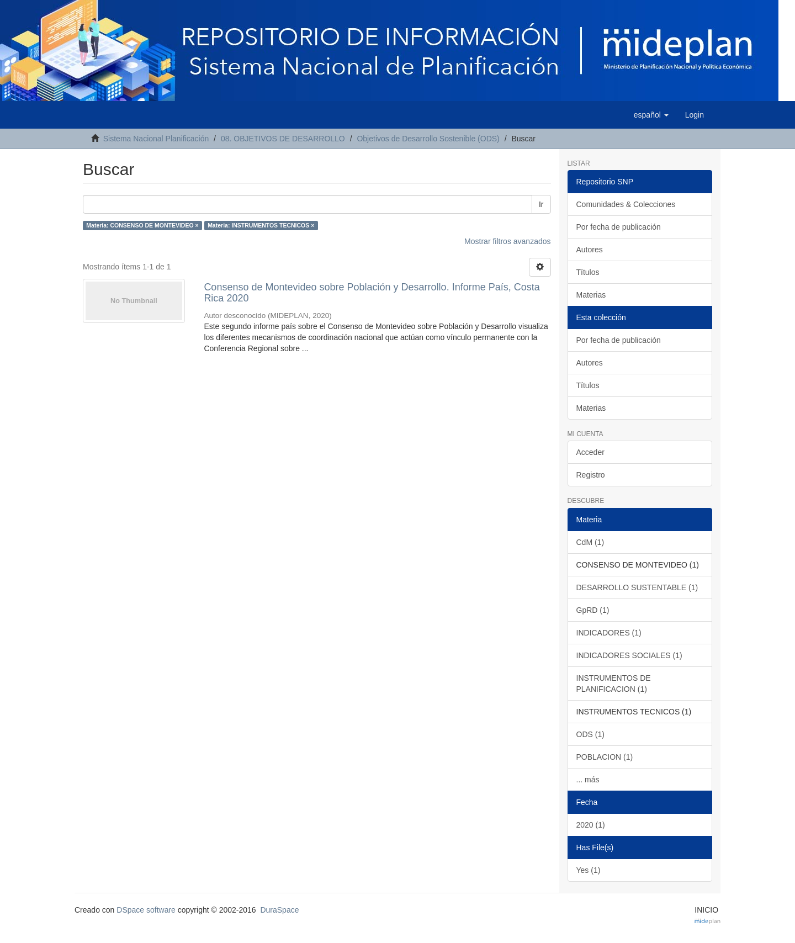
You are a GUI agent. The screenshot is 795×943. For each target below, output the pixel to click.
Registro (590, 474)
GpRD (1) (593, 610)
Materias (591, 294)
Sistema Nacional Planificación (156, 138)
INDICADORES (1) (609, 632)
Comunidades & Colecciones (626, 204)
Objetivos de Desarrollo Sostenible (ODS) (428, 138)
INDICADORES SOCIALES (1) (629, 655)
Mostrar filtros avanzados (507, 241)
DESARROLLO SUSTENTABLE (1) (637, 587)
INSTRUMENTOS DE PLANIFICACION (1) (613, 683)
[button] (651, 115)
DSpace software (146, 909)
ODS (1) (590, 734)
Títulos (588, 272)
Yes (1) (588, 870)
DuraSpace (279, 909)
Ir (541, 204)
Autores (589, 249)
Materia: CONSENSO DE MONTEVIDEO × (142, 225)
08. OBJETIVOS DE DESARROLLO (283, 138)
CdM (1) (590, 542)
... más (588, 779)
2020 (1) (590, 824)
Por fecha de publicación (618, 226)
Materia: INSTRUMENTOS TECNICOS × (261, 225)
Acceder (590, 452)
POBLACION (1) (604, 757)
